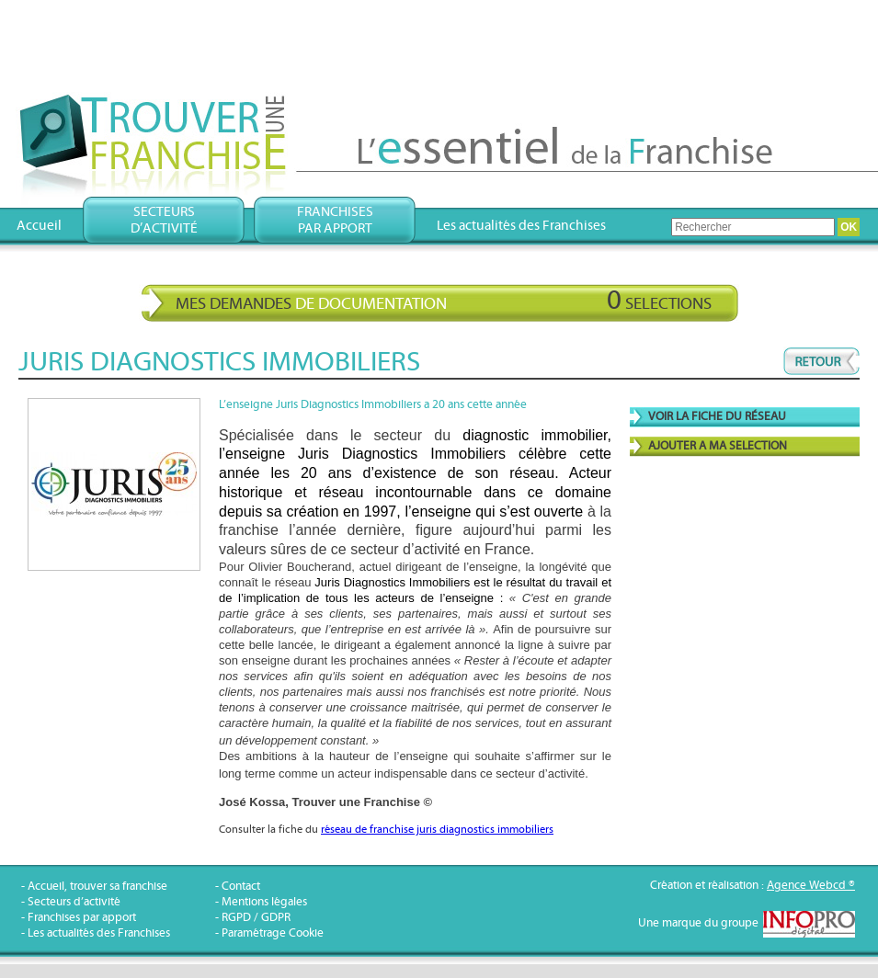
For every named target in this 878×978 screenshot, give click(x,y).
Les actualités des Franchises (521, 225)
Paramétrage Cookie (273, 933)
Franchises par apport (82, 918)
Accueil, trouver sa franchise (97, 886)
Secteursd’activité (164, 220)
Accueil (39, 225)
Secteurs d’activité (74, 902)
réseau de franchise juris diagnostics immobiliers (437, 830)
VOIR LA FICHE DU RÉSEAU (717, 417)
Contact (241, 886)
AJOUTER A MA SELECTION (717, 446)
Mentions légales (264, 902)
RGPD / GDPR (256, 918)
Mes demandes (444, 300)
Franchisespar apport (335, 220)
